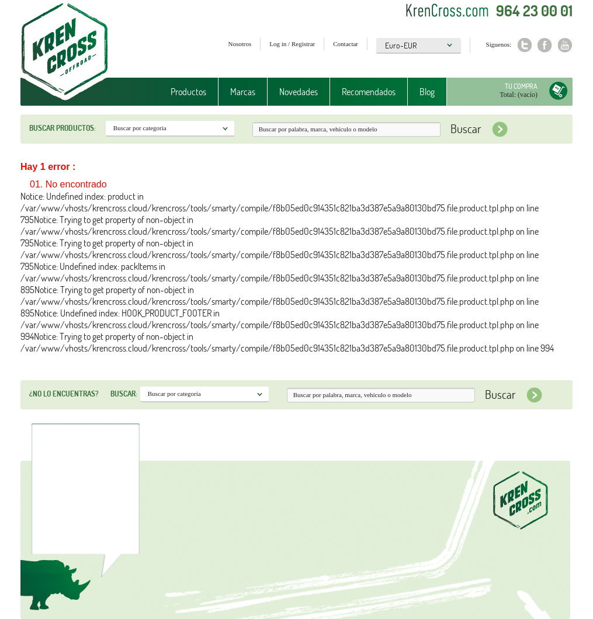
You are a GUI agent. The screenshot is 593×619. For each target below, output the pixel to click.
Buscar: (123, 393)
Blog (427, 92)
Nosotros (240, 43)
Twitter (524, 45)
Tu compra (521, 86)
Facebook (544, 45)
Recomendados (369, 92)
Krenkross (64, 52)
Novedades (298, 92)
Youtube (565, 45)
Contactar (345, 43)
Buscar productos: (62, 128)
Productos (188, 92)
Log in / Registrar (292, 43)
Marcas (242, 92)
